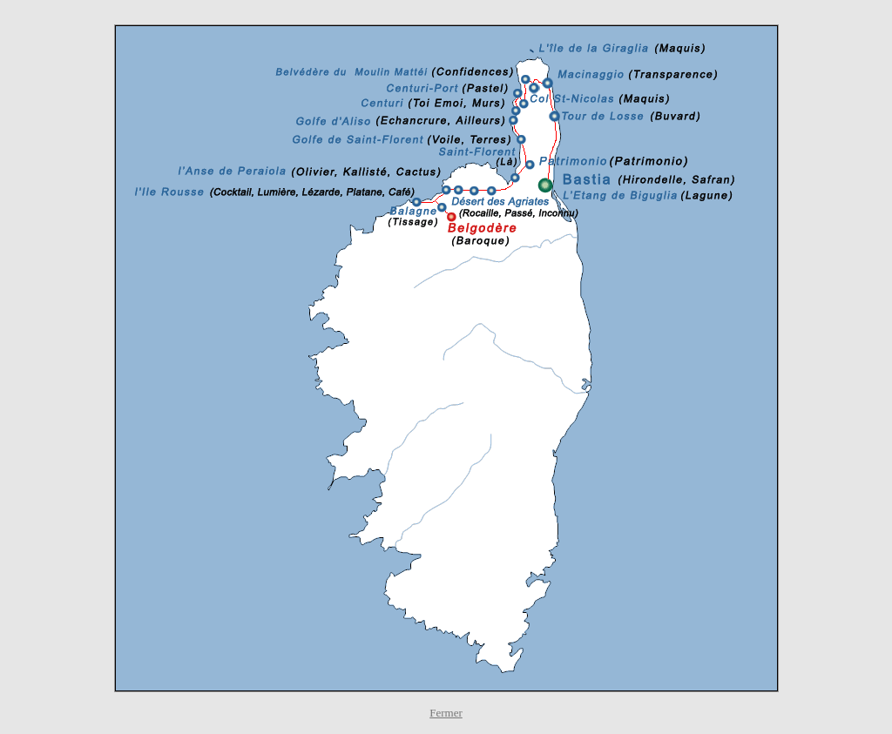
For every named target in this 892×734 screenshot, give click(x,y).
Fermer (446, 712)
